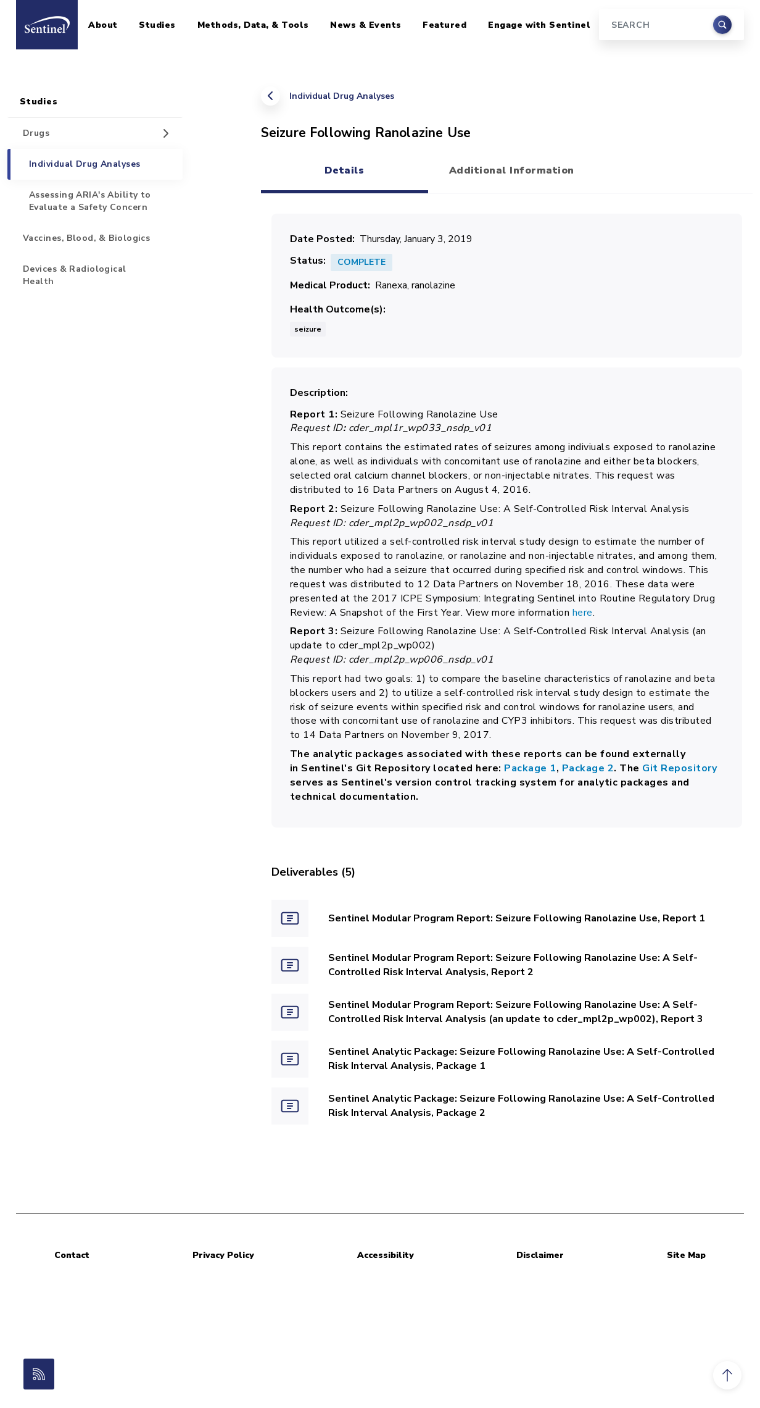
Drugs (36, 133)
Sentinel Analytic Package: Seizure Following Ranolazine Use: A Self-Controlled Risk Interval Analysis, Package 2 (521, 1106)
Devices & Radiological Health (74, 275)
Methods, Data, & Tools (253, 25)
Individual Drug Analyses (341, 96)
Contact (71, 1255)
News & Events (366, 25)
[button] (727, 1375)
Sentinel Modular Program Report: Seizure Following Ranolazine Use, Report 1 (516, 918)
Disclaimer (540, 1255)
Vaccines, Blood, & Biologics (86, 238)
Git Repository (678, 768)
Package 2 (588, 768)
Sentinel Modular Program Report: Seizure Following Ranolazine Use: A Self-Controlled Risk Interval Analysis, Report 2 (513, 965)
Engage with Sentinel (539, 25)
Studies (157, 25)
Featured (444, 25)
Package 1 (530, 768)
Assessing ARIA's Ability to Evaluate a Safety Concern (90, 201)
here (582, 612)
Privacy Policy (223, 1255)
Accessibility (385, 1255)
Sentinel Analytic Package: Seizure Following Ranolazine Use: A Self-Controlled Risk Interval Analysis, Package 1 (521, 1059)
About (103, 25)
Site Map (686, 1255)
